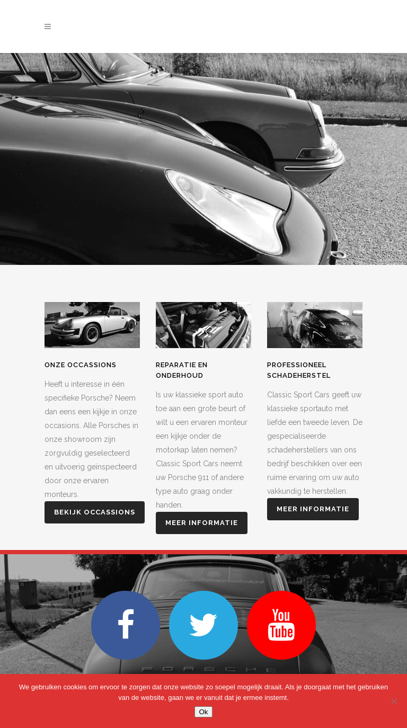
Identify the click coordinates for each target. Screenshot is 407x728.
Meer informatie (201, 523)
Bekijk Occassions (94, 512)
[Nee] (393, 701)
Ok (203, 712)
